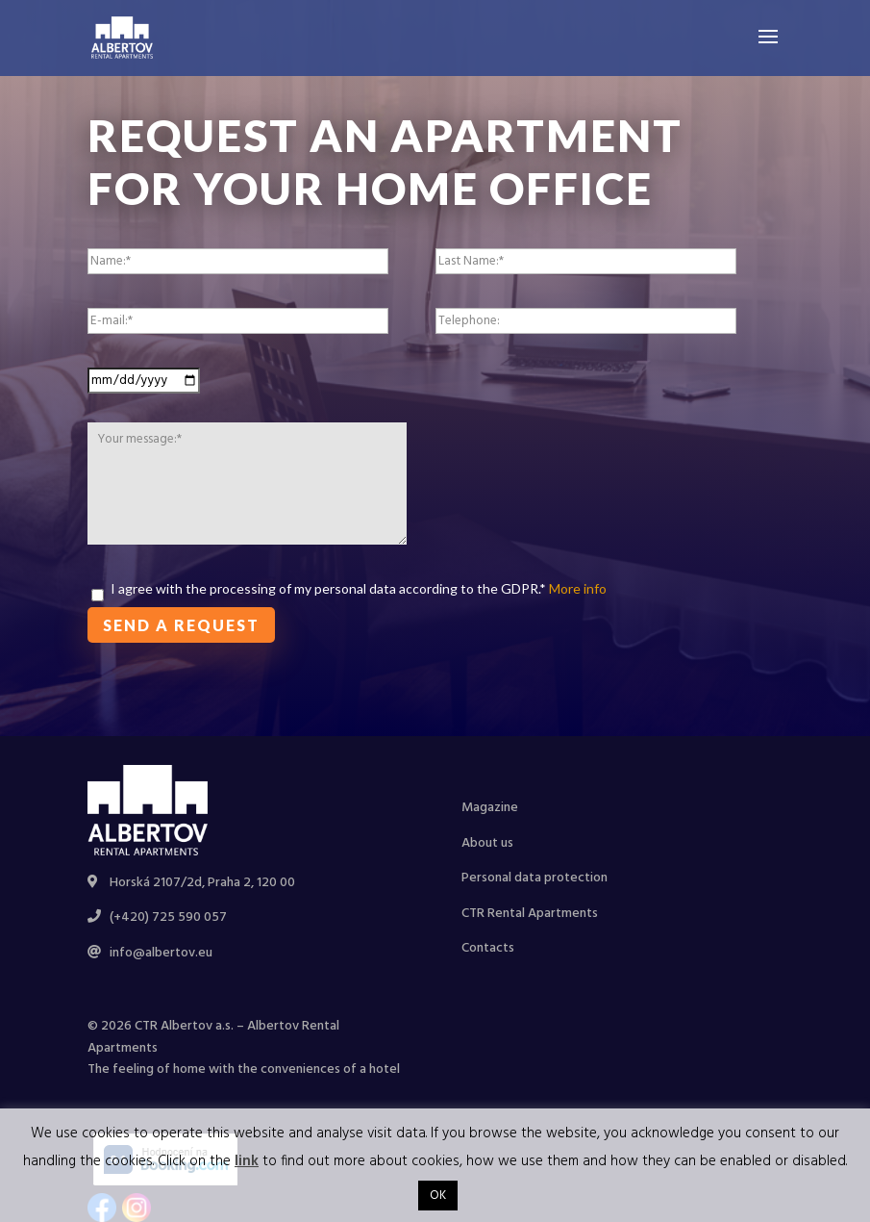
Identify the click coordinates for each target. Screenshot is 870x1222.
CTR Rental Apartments (529, 914)
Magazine (489, 808)
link (247, 1161)
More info (577, 588)
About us (487, 843)
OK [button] (438, 1195)
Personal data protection (534, 878)
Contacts (487, 948)
